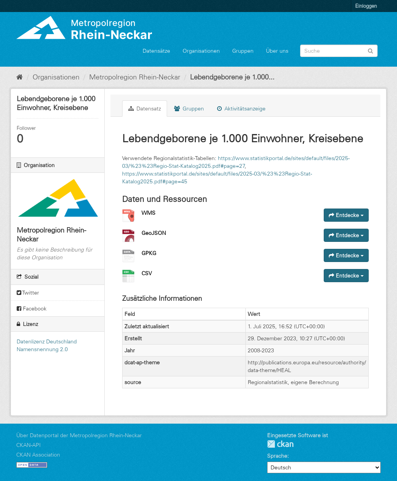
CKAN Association (38, 454)
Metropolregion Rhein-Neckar (134, 77)
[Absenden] (370, 50)
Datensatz (144, 108)
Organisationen (201, 50)
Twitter (28, 292)
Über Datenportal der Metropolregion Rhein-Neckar (79, 435)
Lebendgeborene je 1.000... (232, 77)
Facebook (32, 308)
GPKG (149, 253)
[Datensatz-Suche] (339, 51)
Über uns (277, 50)
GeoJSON (154, 232)
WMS (148, 212)
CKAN (280, 444)
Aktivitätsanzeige (241, 108)
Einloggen (366, 6)
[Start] (19, 77)
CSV (147, 273)
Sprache (277, 455)
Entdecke (346, 215)
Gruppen (243, 50)
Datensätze (156, 50)
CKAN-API (28, 444)
